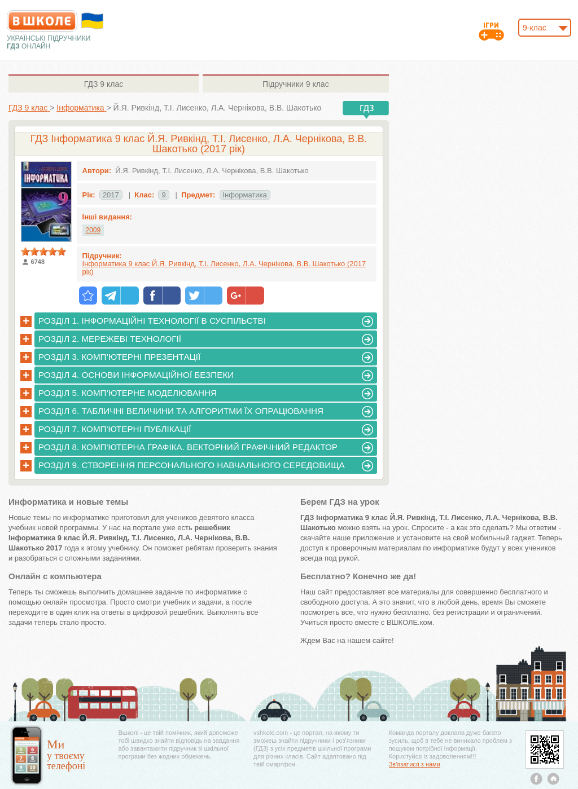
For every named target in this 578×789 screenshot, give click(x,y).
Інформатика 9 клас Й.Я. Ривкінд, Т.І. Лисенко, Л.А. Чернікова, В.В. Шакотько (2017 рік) (224, 267)
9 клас (103, 84)
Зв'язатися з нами (414, 764)
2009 (93, 230)
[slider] (43, 251)
